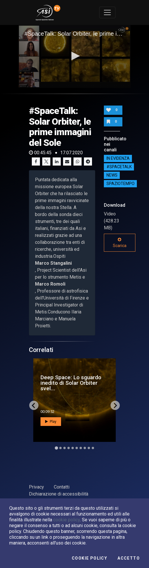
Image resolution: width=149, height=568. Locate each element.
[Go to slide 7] (81, 448)
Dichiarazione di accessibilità (58, 494)
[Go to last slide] (33, 405)
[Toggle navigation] (107, 12)
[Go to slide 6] (77, 448)
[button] (74, 56)
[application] (74, 56)
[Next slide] (115, 405)
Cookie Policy (89, 558)
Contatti (61, 487)
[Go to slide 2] (60, 448)
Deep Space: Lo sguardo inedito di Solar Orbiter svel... (71, 383)
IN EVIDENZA (118, 158)
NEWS (111, 175)
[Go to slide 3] (64, 448)
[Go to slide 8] (85, 448)
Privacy (36, 487)
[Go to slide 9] (89, 448)
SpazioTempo (120, 183)
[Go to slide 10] (93, 448)
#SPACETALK (119, 166)
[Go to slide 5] (72, 448)
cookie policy (66, 519)
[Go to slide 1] (56, 448)
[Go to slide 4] (68, 448)
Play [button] (50, 422)
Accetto (128, 558)
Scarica (119, 242)
